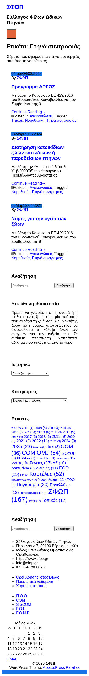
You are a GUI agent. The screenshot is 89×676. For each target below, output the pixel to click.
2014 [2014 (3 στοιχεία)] (56, 432)
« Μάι (11, 659)
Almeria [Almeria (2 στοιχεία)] (39, 447)
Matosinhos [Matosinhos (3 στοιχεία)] (45, 458)
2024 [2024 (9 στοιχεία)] (69, 441)
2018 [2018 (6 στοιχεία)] (44, 436)
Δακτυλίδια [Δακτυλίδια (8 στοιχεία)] (23, 468)
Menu (11, 34)
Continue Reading (28, 112)
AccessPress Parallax (61, 668)
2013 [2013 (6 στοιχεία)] (43, 432)
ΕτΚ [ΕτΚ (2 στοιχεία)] (24, 474)
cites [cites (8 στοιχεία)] (53, 447)
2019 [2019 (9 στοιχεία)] (59, 436)
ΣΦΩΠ (15, 7)
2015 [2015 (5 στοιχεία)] (69, 432)
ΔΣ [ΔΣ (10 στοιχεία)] (59, 463)
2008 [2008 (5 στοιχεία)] (40, 428)
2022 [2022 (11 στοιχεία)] (40, 441)
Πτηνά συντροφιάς (60, 120)
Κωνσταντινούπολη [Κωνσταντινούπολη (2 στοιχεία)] (24, 479)
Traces (17, 120)
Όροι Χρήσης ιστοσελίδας (37, 577)
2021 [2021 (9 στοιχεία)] (23, 441)
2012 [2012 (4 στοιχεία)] (30, 432)
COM (20, 600)
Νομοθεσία (34, 120)
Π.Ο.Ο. (22, 596)
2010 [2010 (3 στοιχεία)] (65, 428)
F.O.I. (20, 609)
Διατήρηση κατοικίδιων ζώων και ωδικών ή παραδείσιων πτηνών (37, 153)
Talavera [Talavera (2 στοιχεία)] (63, 458)
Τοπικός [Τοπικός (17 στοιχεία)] (54, 500)
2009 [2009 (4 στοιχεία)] (53, 428)
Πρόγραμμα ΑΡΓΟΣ (33, 86)
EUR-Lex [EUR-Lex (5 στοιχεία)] (26, 458)
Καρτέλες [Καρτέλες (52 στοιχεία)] (46, 474)
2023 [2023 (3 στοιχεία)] (55, 441)
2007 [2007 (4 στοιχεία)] (27, 428)
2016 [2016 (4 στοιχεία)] (17, 436)
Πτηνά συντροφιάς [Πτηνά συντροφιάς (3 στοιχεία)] (33, 492)
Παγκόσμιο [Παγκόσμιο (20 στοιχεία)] (33, 484)
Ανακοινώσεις (41, 116)
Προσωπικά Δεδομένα (34, 582)
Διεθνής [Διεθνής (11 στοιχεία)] (47, 468)
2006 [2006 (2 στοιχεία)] (16, 428)
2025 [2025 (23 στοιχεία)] (21, 446)
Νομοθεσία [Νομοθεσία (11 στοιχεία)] (52, 479)
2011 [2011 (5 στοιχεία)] (17, 432)
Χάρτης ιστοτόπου (31, 586)
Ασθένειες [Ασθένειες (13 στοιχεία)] (38, 462)
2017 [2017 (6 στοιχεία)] (30, 436)
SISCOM (23, 604)
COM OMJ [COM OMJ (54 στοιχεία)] (41, 453)
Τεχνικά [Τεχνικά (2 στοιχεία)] (35, 500)
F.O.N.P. (23, 613)
